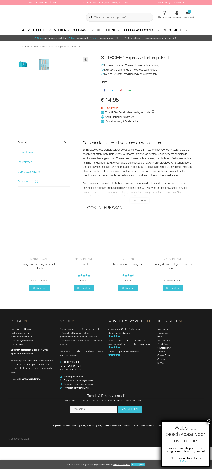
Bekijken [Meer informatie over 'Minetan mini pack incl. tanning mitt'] (130, 310)
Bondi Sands (163, 366)
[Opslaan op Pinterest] (121, 90)
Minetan (161, 373)
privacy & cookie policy (90, 447)
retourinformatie (113, 447)
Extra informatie (26, 174)
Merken (60, 30)
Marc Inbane (163, 351)
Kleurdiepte (106, 30)
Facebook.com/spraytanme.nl (79, 402)
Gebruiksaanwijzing (29, 193)
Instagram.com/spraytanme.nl (79, 406)
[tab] (44, 165)
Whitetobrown (164, 369)
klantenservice (148, 447)
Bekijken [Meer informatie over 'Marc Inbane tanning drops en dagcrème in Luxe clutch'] (41, 310)
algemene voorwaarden (64, 447)
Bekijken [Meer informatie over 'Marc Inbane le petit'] (86, 310)
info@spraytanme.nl (74, 398)
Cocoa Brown (164, 377)
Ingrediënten (25, 184)
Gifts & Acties (173, 30)
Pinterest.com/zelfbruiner (76, 409)
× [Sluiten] (209, 421)
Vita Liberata (163, 362)
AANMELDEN (130, 431)
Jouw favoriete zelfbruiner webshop (44, 46)
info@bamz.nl (185, 461)
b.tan (159, 358)
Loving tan (162, 354)
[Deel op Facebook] (104, 90)
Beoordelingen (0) (28, 203)
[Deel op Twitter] (112, 90)
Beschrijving (25, 164)
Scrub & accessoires (139, 30)
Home (21, 46)
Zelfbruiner (37, 30)
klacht (127, 447)
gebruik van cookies (121, 464)
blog (91, 373)
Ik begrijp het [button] (138, 464)
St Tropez (78, 46)
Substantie (81, 30)
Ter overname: (42, 2)
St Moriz (161, 385)
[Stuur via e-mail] (129, 90)
